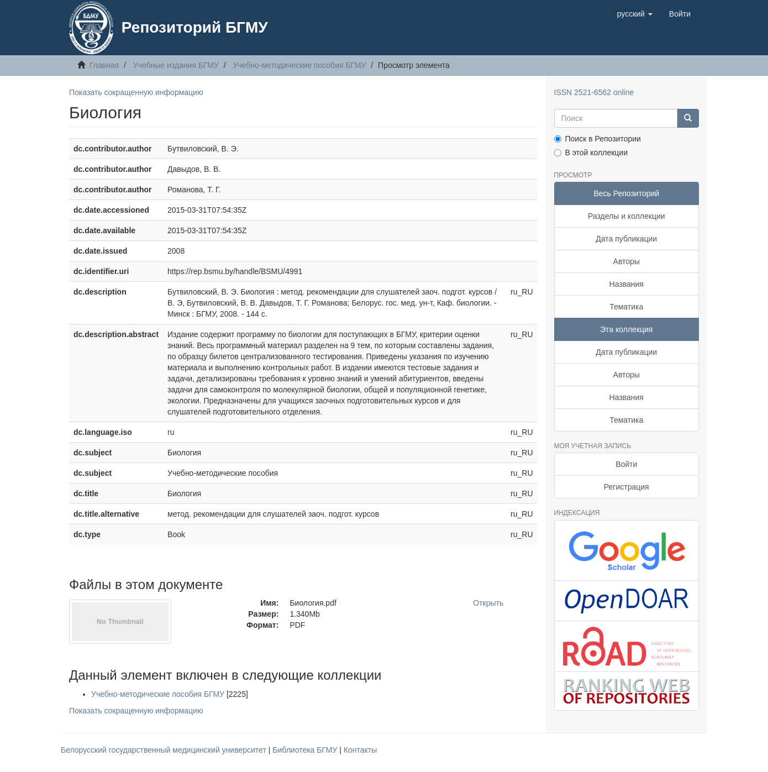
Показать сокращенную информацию (136, 92)
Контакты (360, 749)
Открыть (488, 602)
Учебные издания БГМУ (176, 65)
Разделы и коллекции (626, 216)
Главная (104, 65)
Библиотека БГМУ (305, 749)
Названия (626, 284)
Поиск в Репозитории (597, 138)
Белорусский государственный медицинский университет (165, 749)
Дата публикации (626, 238)
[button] (635, 14)
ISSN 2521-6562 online (594, 92)
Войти (626, 464)
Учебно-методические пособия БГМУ (299, 65)
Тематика (626, 306)
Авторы (626, 261)
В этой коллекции (591, 152)
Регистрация (626, 486)
